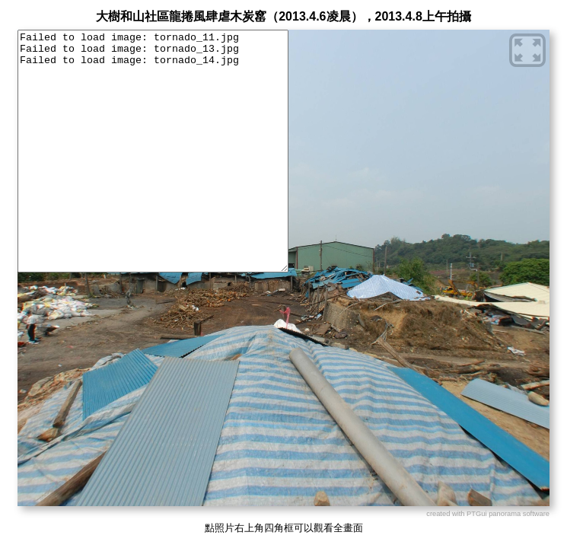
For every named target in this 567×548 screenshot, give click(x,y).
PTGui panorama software (508, 514)
